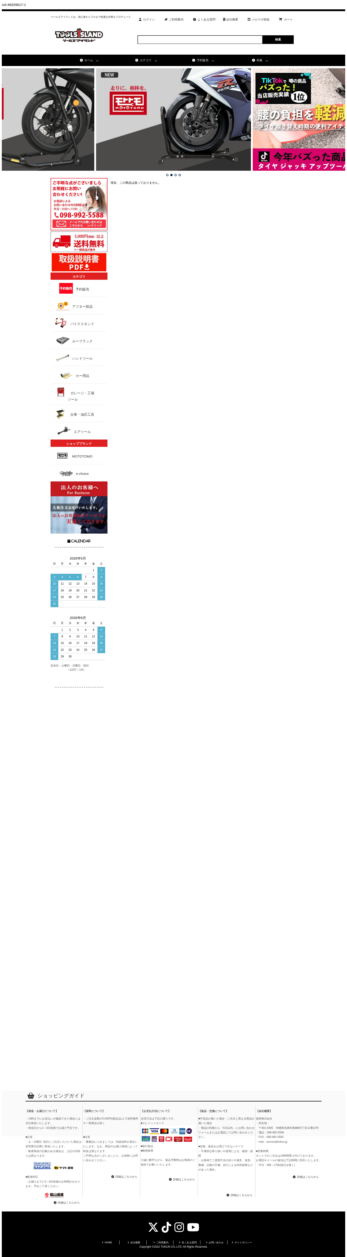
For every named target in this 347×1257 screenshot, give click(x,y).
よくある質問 (204, 19)
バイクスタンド (72, 323)
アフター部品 (73, 305)
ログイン (147, 19)
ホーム (86, 60)
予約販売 (200, 60)
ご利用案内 (174, 19)
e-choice (80, 472)
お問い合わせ (215, 1242)
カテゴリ (143, 60)
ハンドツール (73, 357)
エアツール (73, 430)
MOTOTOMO (78, 455)
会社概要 (230, 19)
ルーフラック (73, 340)
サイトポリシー (242, 1242)
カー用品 (72, 374)
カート (286, 19)
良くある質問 (188, 1242)
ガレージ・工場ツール (72, 394)
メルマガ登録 (259, 19)
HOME (107, 1242)
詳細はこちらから (67, 1202)
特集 (257, 60)
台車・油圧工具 (72, 413)
